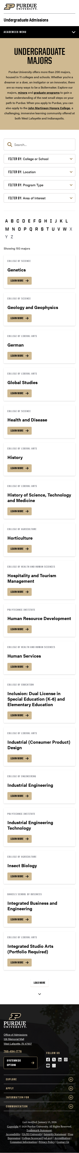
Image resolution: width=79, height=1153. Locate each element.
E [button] (29, 220)
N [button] (13, 229)
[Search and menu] (70, 6)
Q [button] (30, 229)
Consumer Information (23, 1142)
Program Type (25, 185)
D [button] (23, 220)
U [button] (53, 229)
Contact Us (63, 1142)
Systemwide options (14, 1063)
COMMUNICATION (39, 1106)
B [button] (12, 220)
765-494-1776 (13, 1051)
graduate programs (47, 92)
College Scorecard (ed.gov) (37, 1138)
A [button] (6, 220)
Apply (39, 1088)
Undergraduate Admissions (26, 19)
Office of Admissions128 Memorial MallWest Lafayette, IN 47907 (18, 1039)
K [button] (61, 220)
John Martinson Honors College (49, 108)
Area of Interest (27, 198)
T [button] (47, 229)
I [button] (51, 220)
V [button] (59, 229)
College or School (28, 158)
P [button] (25, 229)
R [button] (36, 229)
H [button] (45, 220)
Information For (39, 1097)
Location (22, 171)
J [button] (56, 220)
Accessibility (13, 1134)
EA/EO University (32, 1134)
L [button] (66, 220)
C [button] (17, 220)
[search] (39, 144)
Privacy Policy (47, 1142)
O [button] (19, 229)
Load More (39, 982)
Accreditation (62, 1138)
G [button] (39, 220)
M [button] (7, 229)
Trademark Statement (39, 1130)
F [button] (34, 220)
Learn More (17, 280)
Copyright (13, 1126)
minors (22, 92)
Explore (39, 1079)
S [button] (42, 229)
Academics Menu (15, 32)
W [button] (65, 229)
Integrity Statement (55, 1134)
